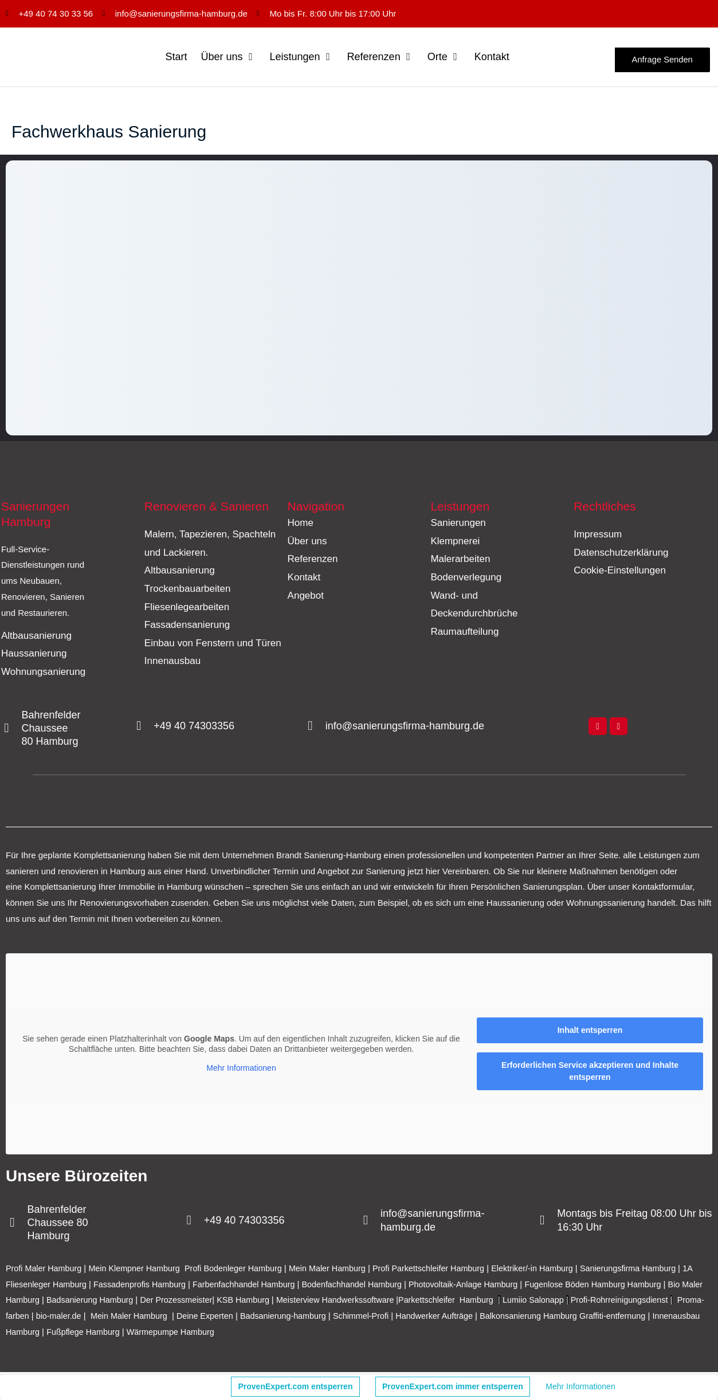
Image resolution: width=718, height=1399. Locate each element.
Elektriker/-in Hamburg (556, 1269)
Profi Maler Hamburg (45, 1269)
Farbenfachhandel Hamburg (270, 1285)
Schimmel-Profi (494, 1317)
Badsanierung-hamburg (413, 1317)
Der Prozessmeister (222, 1301)
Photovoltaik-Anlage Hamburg (499, 1285)
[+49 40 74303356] (139, 727)
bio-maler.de (178, 1317)
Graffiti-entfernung (78, 1333)
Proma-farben (122, 1317)
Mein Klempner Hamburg (140, 1269)
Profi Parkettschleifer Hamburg (447, 1269)
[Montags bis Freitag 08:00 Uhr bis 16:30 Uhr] (543, 1222)
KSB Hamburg (293, 1301)
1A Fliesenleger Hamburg (57, 1285)
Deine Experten (332, 1317)
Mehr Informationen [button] (241, 1069)
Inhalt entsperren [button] (590, 1031)
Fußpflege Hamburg (252, 1333)
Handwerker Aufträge (571, 1317)
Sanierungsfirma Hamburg (656, 1269)
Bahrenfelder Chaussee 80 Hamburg (53, 729)
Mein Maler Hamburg (341, 1269)
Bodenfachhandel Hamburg (383, 1285)
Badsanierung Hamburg (133, 1301)
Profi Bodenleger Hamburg (244, 1269)
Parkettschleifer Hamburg (504, 1301)
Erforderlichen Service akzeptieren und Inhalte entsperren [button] (589, 1072)
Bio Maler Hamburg (44, 1301)
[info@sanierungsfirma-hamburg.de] (311, 727)
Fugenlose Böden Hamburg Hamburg (635, 1285)
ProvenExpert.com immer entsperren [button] (452, 1386)
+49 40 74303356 (196, 727)
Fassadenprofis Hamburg (161, 1285)
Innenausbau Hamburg (163, 1333)
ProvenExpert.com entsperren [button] (295, 1386)
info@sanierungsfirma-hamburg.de (406, 727)
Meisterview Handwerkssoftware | (390, 1301)
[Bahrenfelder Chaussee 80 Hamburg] (7, 729)
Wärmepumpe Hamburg (343, 1333)
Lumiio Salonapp (595, 1301)
